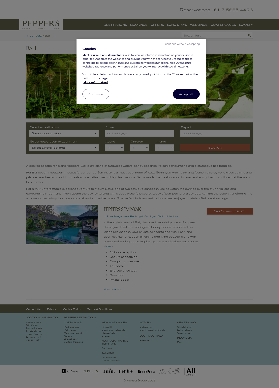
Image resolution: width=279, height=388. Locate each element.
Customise (95, 94)
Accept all (186, 94)
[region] (141, 71)
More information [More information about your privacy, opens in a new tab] (95, 82)
